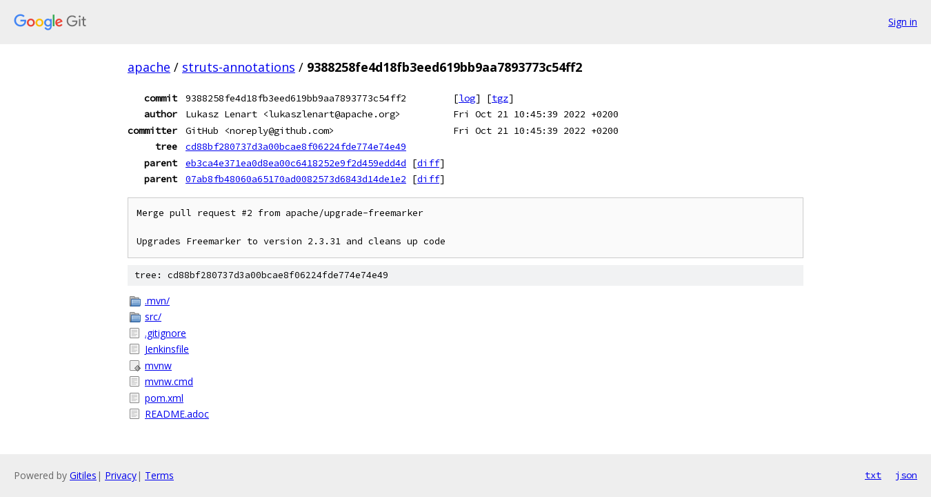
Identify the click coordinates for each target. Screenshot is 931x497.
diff (428, 163)
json (906, 475)
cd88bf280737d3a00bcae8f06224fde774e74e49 (296, 146)
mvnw (158, 365)
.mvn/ (157, 300)
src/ (153, 316)
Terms (159, 475)
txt (873, 475)
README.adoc (177, 413)
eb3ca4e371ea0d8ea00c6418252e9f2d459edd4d (296, 163)
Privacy (121, 475)
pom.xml (164, 398)
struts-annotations (238, 67)
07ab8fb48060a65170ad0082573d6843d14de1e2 (296, 179)
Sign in (902, 21)
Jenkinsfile (167, 348)
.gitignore (165, 333)
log (467, 98)
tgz (500, 98)
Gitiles (83, 475)
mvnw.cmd (169, 381)
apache (149, 67)
